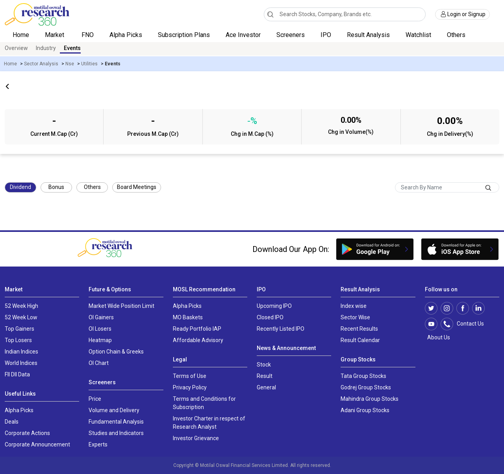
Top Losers (18, 340)
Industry (46, 48)
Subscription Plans (184, 35)
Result (264, 376)
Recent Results (359, 329)
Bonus (56, 187)
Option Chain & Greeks (116, 351)
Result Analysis (368, 35)
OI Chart (99, 363)
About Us (437, 337)
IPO (326, 35)
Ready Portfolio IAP (197, 329)
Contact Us (466, 324)
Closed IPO (270, 317)
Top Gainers (19, 329)
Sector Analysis (41, 64)
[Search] (270, 14)
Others (92, 187)
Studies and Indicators (116, 433)
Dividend (20, 187)
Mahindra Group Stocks (369, 399)
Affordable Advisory (198, 340)
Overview (16, 48)
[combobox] (345, 14)
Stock (264, 364)
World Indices (21, 363)
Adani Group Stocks (365, 410)
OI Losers (100, 329)
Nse (69, 64)
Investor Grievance (196, 438)
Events (72, 48)
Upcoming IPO (274, 306)
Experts (98, 444)
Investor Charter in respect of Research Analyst (209, 422)
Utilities (89, 64)
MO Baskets (188, 317)
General (266, 387)
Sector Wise (355, 317)
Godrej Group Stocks (366, 387)
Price (95, 399)
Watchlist (418, 35)
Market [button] (55, 35)
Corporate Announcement (37, 444)
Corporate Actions (27, 433)
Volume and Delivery (114, 410)
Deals (12, 421)
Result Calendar (360, 340)
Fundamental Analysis (116, 421)
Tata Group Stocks (363, 376)
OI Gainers (101, 317)
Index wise (354, 306)
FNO (88, 35)
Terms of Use (189, 376)
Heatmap (100, 340)
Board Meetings (136, 187)
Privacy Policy (190, 387)
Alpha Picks (125, 35)
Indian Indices (21, 351)
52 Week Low (21, 317)
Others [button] (457, 35)
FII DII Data (17, 374)
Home (21, 35)
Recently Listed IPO (280, 329)
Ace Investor (243, 35)
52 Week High (21, 306)
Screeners (290, 35)
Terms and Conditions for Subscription (204, 403)
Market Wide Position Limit (121, 306)
